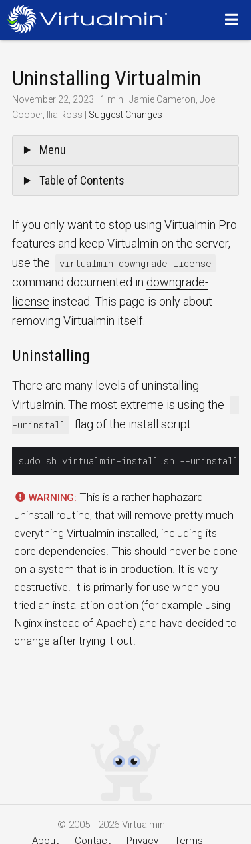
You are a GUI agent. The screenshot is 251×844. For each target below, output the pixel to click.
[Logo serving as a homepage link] (90, 19)
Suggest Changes (125, 114)
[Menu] (233, 19)
